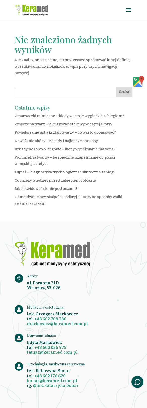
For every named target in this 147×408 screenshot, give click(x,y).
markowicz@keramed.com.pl (57, 323)
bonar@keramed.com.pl (52, 380)
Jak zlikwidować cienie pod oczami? (46, 188)
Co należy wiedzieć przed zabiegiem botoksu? (56, 180)
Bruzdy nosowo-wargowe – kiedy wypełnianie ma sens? (65, 149)
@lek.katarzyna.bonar (56, 385)
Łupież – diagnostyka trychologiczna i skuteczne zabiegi (64, 172)
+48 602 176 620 (50, 375)
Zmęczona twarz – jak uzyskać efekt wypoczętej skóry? (64, 124)
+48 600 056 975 (50, 347)
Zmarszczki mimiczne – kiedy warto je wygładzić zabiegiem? (69, 116)
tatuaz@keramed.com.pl (52, 352)
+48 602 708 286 (50, 319)
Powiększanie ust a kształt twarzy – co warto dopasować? (65, 132)
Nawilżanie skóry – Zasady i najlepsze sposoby (56, 141)
